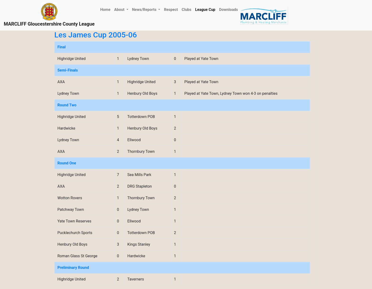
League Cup (205, 9)
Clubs (186, 9)
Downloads (228, 9)
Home (106, 9)
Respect (171, 9)
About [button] (119, 9)
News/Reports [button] (145, 9)
